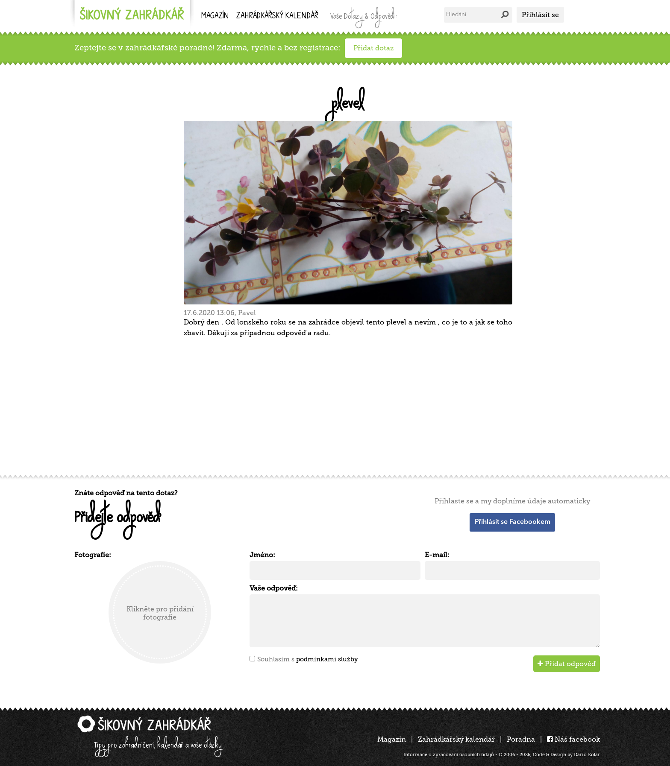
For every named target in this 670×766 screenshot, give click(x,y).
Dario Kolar (587, 754)
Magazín (215, 16)
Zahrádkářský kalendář (456, 739)
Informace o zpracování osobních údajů (448, 754)
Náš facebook (573, 739)
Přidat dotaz (373, 48)
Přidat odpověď (567, 664)
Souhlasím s (307, 659)
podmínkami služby (327, 659)
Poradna (521, 739)
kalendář (277, 16)
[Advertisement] (330, 405)
